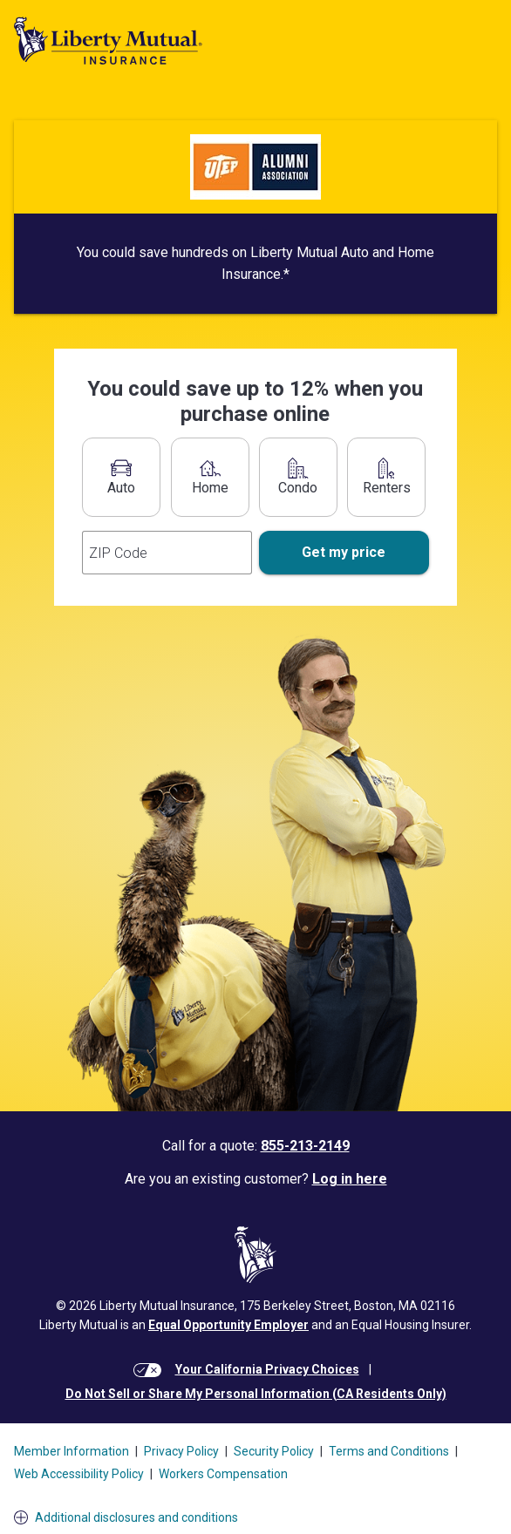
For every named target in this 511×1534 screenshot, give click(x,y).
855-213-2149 (305, 1145)
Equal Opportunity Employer (228, 1325)
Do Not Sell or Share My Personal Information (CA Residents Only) (255, 1394)
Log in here (349, 1179)
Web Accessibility (79, 1474)
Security (274, 1451)
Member (71, 1451)
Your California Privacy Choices (267, 1369)
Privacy (181, 1451)
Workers (223, 1474)
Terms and (389, 1451)
